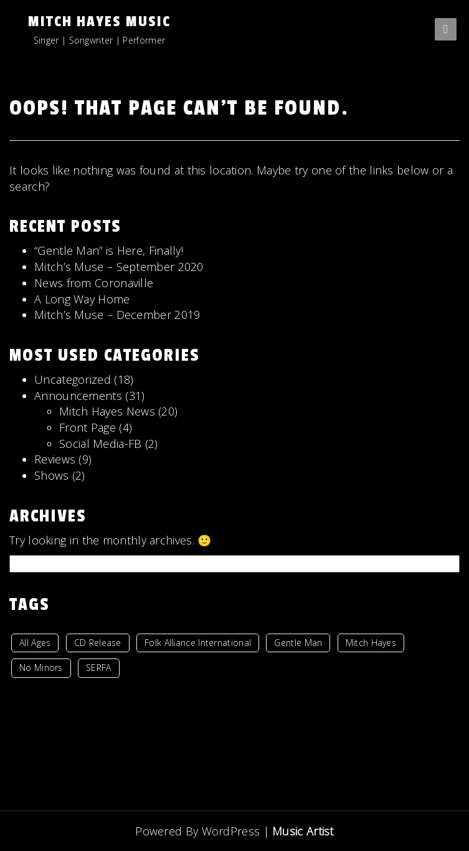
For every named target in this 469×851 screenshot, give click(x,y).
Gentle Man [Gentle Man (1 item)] (298, 643)
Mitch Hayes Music (99, 21)
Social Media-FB (100, 443)
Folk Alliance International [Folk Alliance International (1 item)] (197, 643)
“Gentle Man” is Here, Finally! (108, 250)
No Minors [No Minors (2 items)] (41, 667)
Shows (51, 475)
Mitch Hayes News (107, 411)
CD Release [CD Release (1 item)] (97, 643)
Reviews (54, 459)
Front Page (87, 427)
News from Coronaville (93, 282)
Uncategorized (72, 379)
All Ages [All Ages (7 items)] (34, 643)
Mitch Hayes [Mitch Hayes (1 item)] (371, 643)
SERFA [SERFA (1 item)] (98, 667)
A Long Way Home (82, 299)
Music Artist (303, 830)
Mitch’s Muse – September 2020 (119, 266)
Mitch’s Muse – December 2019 (117, 314)
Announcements (78, 395)
